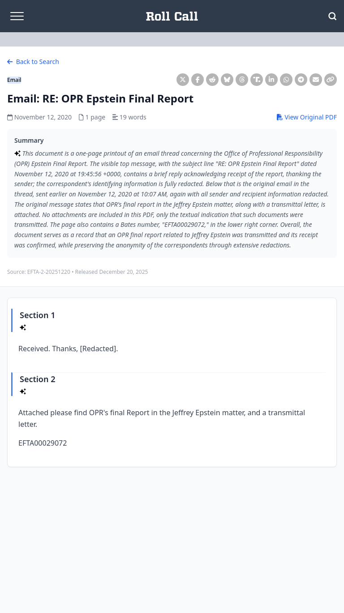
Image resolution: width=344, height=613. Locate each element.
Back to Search (33, 61)
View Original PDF (307, 117)
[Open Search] (332, 16)
